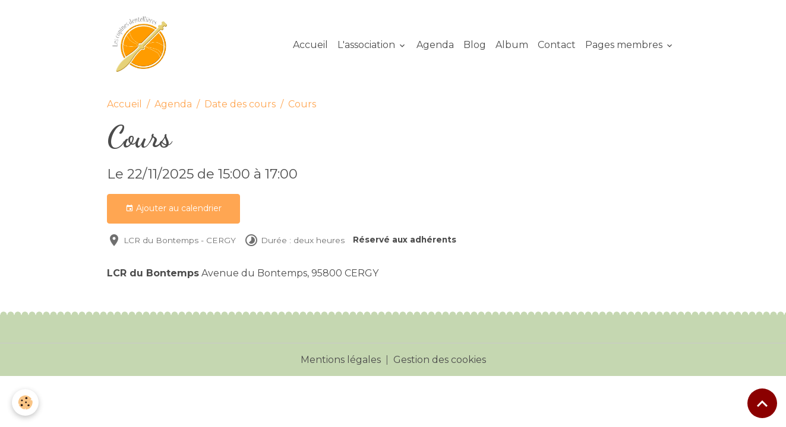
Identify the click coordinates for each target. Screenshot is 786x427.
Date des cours (240, 104)
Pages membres (625, 44)
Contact (557, 44)
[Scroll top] (762, 403)
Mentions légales (341, 359)
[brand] (145, 45)
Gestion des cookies (439, 359)
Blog (474, 44)
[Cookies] (25, 402)
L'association (367, 44)
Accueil (310, 44)
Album (511, 44)
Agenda (435, 44)
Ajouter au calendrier (173, 208)
